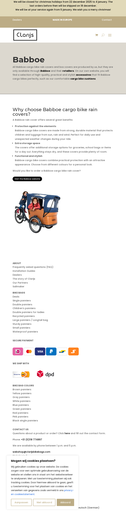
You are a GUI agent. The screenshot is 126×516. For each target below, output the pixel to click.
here (67, 433)
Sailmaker (18, 286)
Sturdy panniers (22, 324)
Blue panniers (21, 405)
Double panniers (22, 304)
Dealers (17, 274)
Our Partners (20, 282)
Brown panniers (22, 389)
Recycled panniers (24, 316)
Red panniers (20, 413)
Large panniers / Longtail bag (30, 320)
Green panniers (22, 409)
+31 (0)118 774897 (31, 439)
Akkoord (65, 502)
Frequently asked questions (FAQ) (33, 267)
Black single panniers (25, 420)
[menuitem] (86, 508)
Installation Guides (24, 271)
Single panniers (22, 300)
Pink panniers (20, 416)
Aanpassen (21, 502)
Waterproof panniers (25, 331)
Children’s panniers (24, 308)
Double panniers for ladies (28, 312)
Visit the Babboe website (27, 178)
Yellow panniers (22, 393)
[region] (43, 482)
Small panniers (21, 327)
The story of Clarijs (24, 278)
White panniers (21, 401)
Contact (107, 19)
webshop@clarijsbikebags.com (31, 451)
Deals (16, 296)
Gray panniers (21, 397)
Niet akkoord (44, 502)
